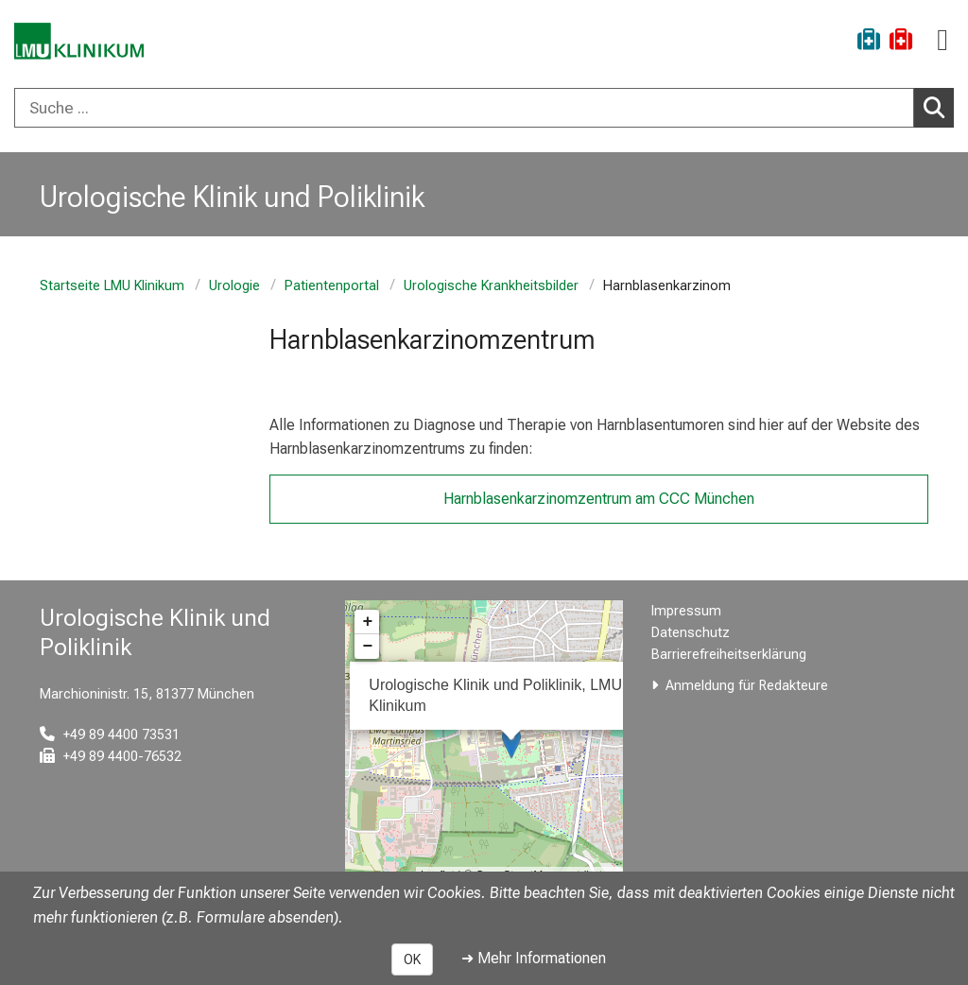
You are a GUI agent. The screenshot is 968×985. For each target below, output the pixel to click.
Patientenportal (332, 286)
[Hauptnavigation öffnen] (942, 40)
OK (412, 959)
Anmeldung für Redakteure (747, 686)
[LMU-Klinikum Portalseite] (80, 42)
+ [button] (367, 622)
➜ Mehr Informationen (533, 958)
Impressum (686, 611)
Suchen (939, 107)
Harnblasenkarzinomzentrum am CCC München (598, 499)
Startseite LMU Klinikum (112, 286)
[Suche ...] (464, 108)
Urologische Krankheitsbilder (491, 286)
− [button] (367, 646)
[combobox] (484, 108)
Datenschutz (690, 633)
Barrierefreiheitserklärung (728, 655)
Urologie (234, 286)
